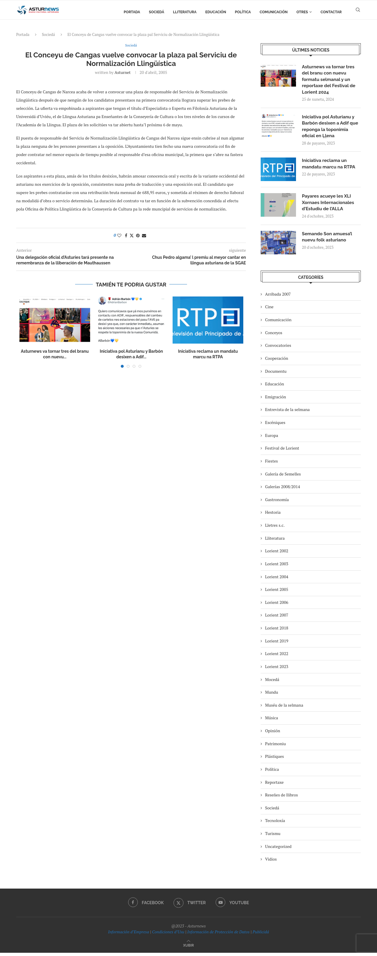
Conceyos (273, 336)
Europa (271, 438)
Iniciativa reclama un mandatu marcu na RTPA (330, 166)
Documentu (276, 374)
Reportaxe (274, 785)
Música (271, 721)
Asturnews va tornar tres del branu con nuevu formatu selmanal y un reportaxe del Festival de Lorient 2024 (330, 80)
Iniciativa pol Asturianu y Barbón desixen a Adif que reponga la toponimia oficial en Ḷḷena (331, 128)
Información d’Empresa (128, 935)
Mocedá (272, 682)
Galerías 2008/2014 (282, 490)
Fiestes (271, 464)
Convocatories (278, 349)
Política (243, 12)
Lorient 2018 (276, 631)
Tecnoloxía (275, 824)
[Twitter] (189, 906)
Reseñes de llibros (281, 798)
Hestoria (273, 515)
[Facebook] (145, 906)
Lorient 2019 (276, 644)
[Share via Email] (144, 235)
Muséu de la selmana (284, 708)
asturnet (123, 72)
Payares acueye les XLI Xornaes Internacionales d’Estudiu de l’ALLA (329, 205)
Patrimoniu (275, 747)
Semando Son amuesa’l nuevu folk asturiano (328, 240)
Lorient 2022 (276, 657)
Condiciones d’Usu (168, 935)
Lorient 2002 (276, 554)
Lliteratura (184, 12)
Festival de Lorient (282, 451)
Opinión (272, 734)
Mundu (271, 695)
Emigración (275, 400)
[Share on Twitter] (132, 235)
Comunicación (274, 12)
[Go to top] (188, 948)
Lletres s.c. (275, 528)
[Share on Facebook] (126, 235)
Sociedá (156, 12)
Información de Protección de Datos (218, 935)
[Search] (358, 12)
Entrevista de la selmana (287, 413)
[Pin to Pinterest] (138, 235)
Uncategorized (278, 849)
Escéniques (275, 425)
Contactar (331, 12)
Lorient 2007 (276, 618)
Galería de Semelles (283, 477)
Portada (132, 12)
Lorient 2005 (276, 592)
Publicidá (260, 935)
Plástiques (274, 760)
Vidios (271, 862)
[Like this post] (119, 235)
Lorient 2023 (276, 669)
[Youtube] (233, 906)
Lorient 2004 (276, 580)
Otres (302, 12)
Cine (269, 310)
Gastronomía (277, 503)
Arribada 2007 (278, 297)
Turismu (272, 836)
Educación (215, 12)
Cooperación (276, 361)
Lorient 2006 (276, 605)
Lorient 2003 (276, 567)
